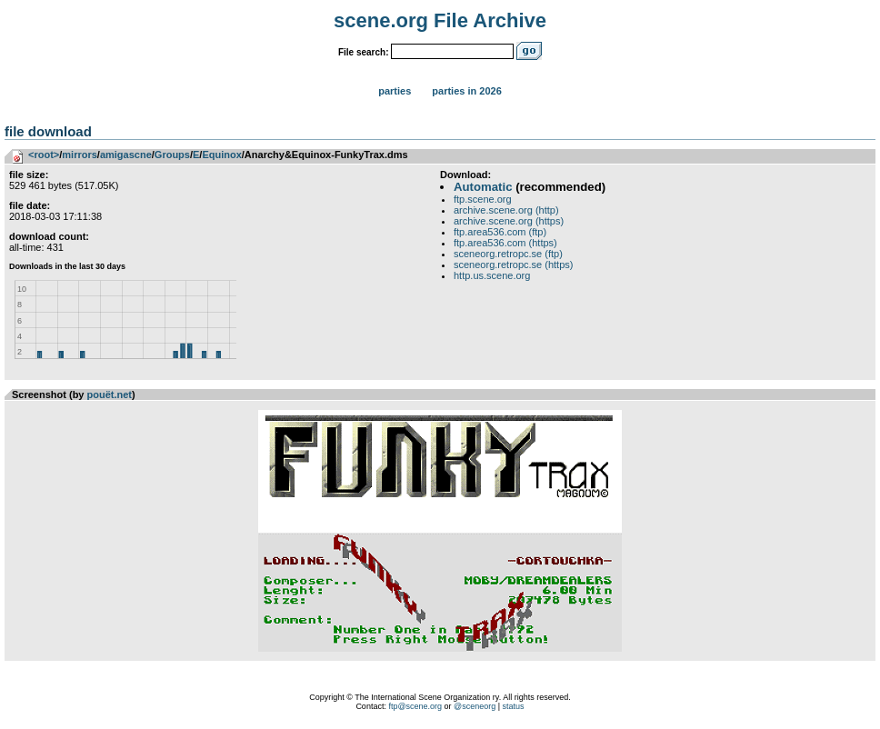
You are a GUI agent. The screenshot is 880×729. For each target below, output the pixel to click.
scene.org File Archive (440, 20)
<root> (43, 154)
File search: (363, 52)
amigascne (126, 154)
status (514, 706)
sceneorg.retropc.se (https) (513, 264)
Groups (172, 154)
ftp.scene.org (483, 199)
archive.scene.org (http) (506, 210)
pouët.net (110, 394)
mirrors (79, 154)
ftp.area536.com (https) (505, 242)
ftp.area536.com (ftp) (500, 231)
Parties (394, 90)
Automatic (483, 187)
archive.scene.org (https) (509, 220)
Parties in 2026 (466, 90)
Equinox (221, 154)
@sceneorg (474, 706)
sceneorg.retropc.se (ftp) (508, 253)
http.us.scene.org (492, 275)
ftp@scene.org (415, 706)
